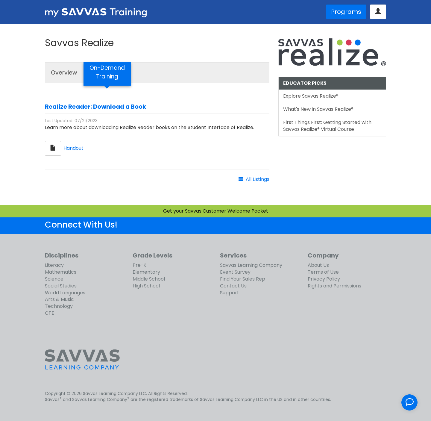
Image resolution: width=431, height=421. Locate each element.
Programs (346, 11)
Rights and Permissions (334, 285)
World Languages (65, 292)
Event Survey (235, 272)
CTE (49, 313)
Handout (73, 148)
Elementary (146, 272)
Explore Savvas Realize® (311, 96)
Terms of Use (323, 272)
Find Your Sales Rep (242, 278)
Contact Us (233, 285)
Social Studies (61, 285)
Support (229, 292)
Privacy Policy (324, 278)
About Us (318, 265)
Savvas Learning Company (251, 265)
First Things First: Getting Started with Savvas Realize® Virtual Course (327, 126)
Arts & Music (59, 299)
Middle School (149, 278)
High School (146, 285)
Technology (59, 306)
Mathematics (60, 272)
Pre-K (139, 265)
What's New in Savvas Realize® (318, 109)
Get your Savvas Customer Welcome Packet (215, 211)
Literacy (54, 265)
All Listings (257, 179)
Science (54, 278)
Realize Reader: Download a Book (95, 106)
